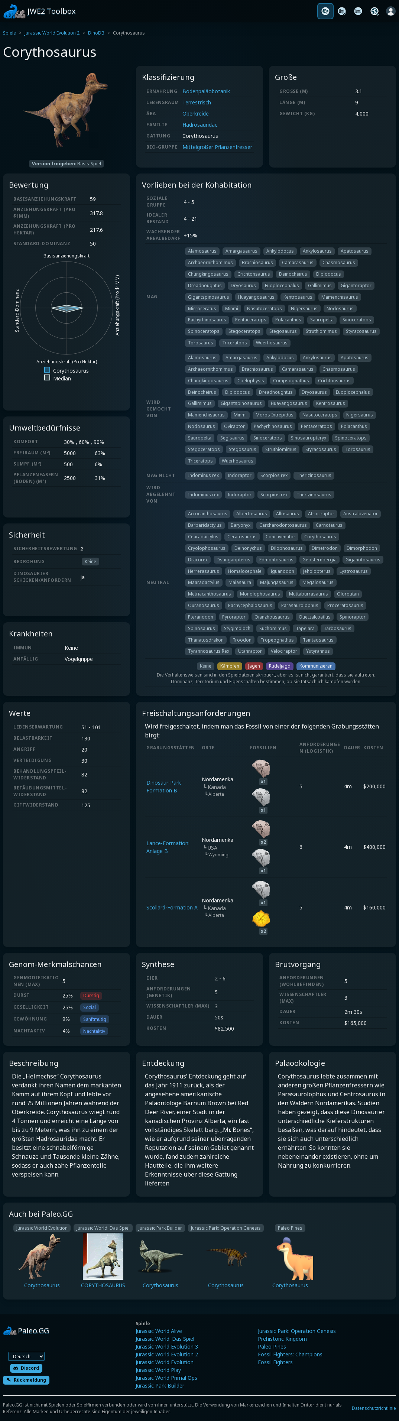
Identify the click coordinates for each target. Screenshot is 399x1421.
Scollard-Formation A (172, 907)
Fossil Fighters (275, 1362)
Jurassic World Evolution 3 (167, 1346)
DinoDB (96, 33)
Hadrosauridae (200, 124)
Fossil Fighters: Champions (290, 1354)
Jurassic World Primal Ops (166, 1377)
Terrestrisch (196, 102)
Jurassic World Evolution (165, 1362)
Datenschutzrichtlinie (374, 1408)
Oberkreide (195, 113)
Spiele (9, 33)
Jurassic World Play (158, 1369)
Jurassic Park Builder (160, 1385)
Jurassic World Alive (159, 1330)
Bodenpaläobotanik (206, 91)
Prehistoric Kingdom (282, 1338)
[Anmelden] (391, 11)
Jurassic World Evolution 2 (52, 33)
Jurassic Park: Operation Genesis (297, 1330)
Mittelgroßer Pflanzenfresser (217, 146)
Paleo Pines (272, 1346)
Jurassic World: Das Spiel (165, 1338)
